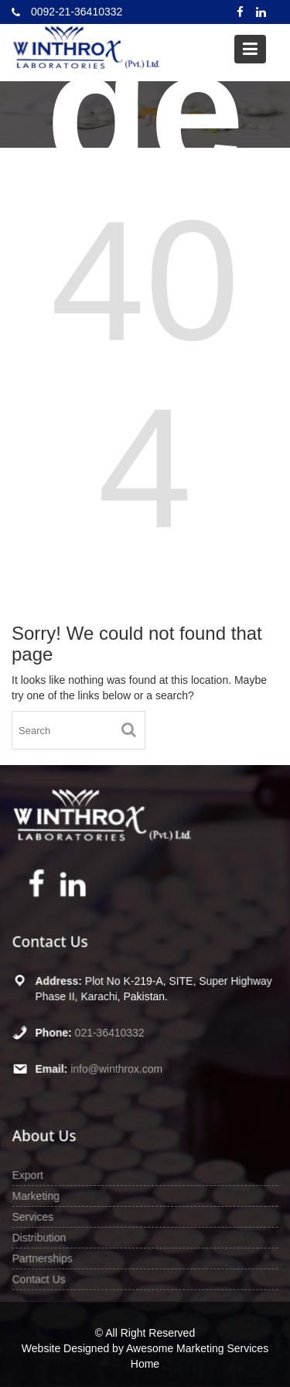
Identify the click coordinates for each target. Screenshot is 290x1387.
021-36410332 (109, 1032)
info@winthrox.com (116, 1068)
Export (28, 1175)
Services (33, 1216)
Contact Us (39, 1278)
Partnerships (43, 1258)
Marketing (36, 1196)
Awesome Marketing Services (197, 1348)
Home (145, 1364)
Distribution (40, 1237)
